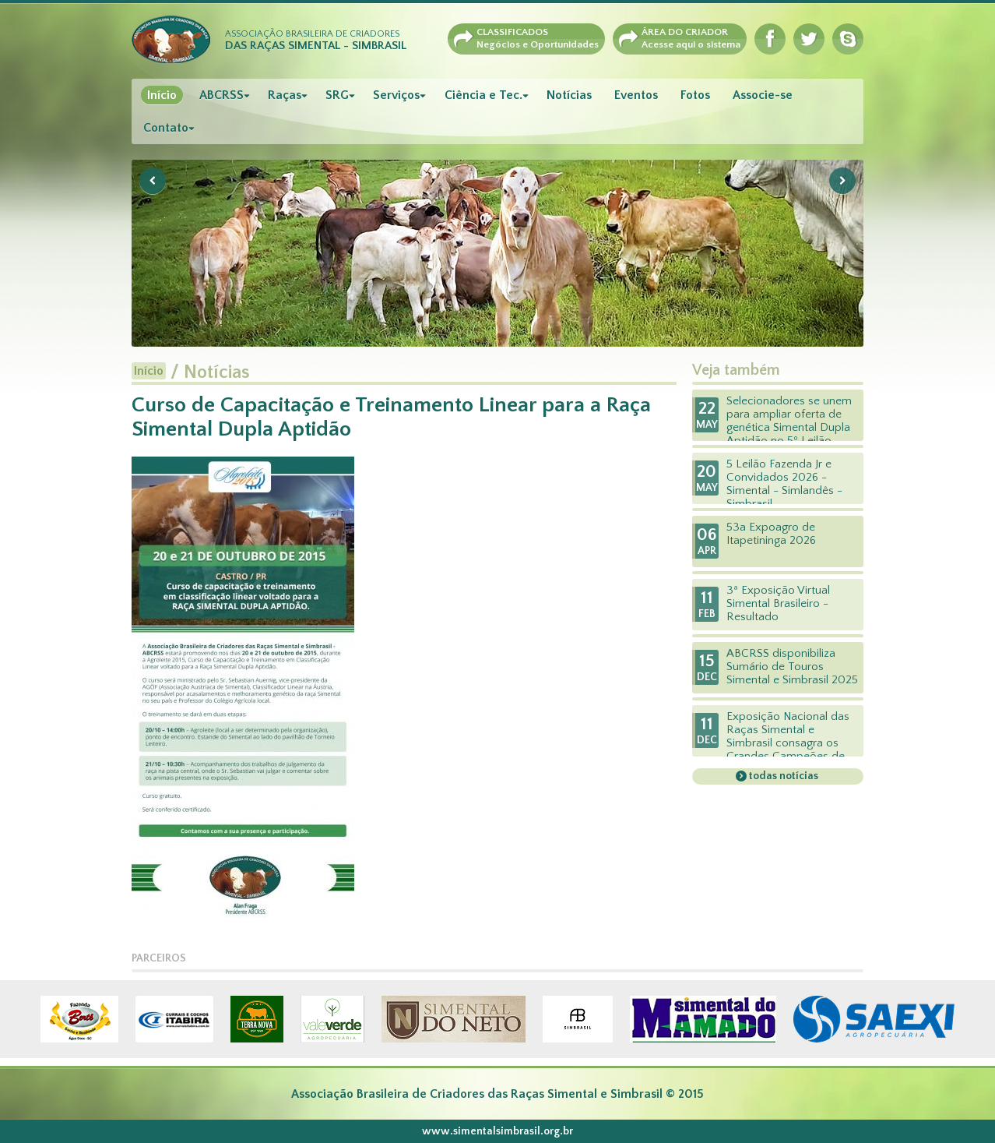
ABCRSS (221, 95)
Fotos (695, 95)
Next (842, 181)
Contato (165, 128)
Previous (152, 181)
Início (162, 95)
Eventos (636, 95)
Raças (284, 95)
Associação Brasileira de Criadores (315, 40)
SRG (337, 95)
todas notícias (782, 776)
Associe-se (763, 95)
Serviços (396, 95)
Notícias (569, 95)
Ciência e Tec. (483, 95)
